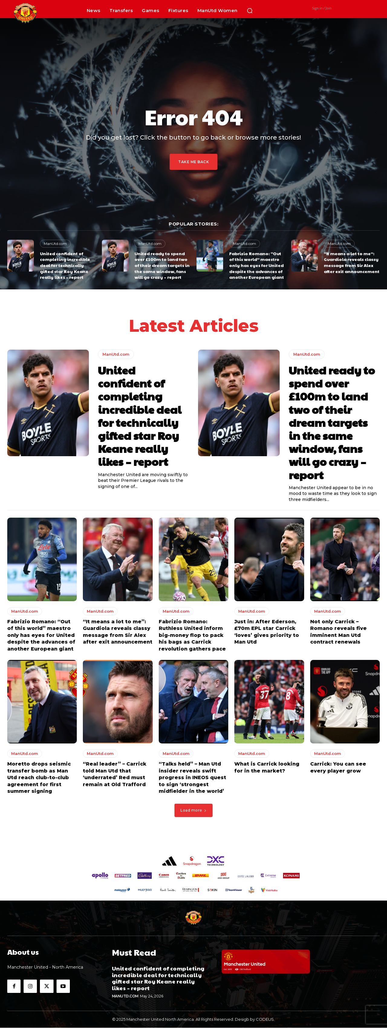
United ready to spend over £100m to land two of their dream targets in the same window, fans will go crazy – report (162, 265)
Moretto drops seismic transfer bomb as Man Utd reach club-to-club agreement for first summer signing (39, 779)
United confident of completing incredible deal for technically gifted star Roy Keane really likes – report (65, 265)
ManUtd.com (55, 243)
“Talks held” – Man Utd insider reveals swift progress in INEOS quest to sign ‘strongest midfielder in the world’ (192, 779)
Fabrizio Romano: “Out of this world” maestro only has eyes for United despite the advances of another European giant (256, 265)
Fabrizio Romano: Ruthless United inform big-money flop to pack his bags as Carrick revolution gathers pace (192, 636)
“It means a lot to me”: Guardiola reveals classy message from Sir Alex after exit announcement (351, 262)
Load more (193, 811)
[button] (250, 11)
